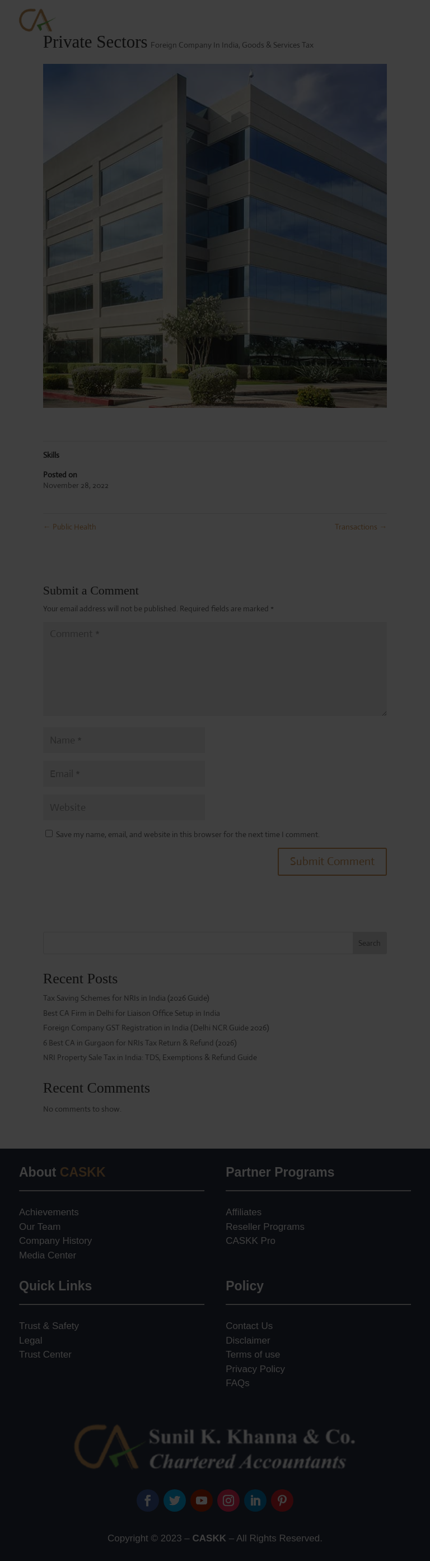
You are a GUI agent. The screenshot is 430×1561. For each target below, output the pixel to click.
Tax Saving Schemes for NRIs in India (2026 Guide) (126, 998)
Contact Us (249, 1326)
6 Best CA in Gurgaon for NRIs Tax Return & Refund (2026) (140, 1043)
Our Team (39, 1226)
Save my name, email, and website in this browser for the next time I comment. (188, 834)
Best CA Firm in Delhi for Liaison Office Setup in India (131, 1013)
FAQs (238, 1383)
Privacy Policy (255, 1369)
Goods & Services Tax (278, 45)
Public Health (69, 527)
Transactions (361, 527)
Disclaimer (248, 1340)
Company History (55, 1240)
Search (369, 943)
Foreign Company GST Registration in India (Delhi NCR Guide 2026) (156, 1028)
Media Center (47, 1255)
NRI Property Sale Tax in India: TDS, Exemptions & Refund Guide (150, 1057)
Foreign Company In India (195, 45)
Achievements (49, 1212)
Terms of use (253, 1354)
